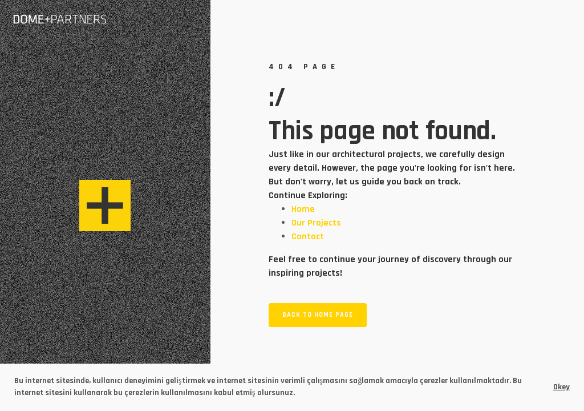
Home (303, 209)
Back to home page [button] (317, 315)
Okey (561, 387)
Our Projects (316, 223)
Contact (307, 237)
